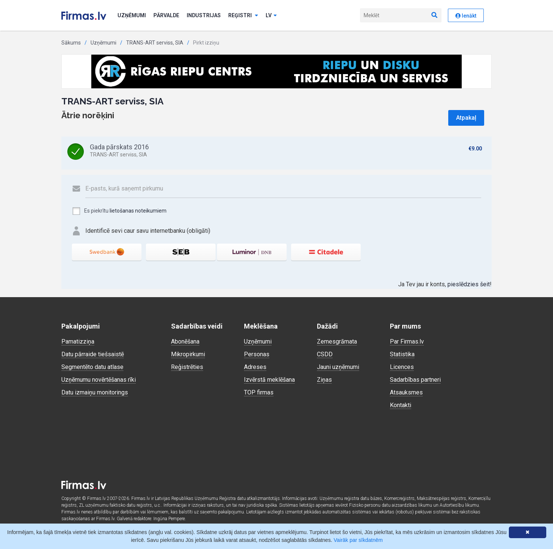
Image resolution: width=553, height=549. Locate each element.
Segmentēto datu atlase (92, 366)
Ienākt (465, 16)
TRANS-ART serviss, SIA (154, 43)
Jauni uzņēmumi (338, 366)
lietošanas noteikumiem (138, 211)
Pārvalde (166, 15)
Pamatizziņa (77, 341)
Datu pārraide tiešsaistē (92, 354)
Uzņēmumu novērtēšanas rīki (98, 379)
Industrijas (204, 15)
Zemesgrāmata (337, 341)
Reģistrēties (187, 366)
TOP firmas (259, 392)
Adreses (255, 366)
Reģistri (243, 15)
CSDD (325, 354)
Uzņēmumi (131, 15)
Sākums (71, 43)
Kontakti (400, 405)
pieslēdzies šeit (468, 284)
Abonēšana (185, 341)
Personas (256, 354)
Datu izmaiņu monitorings (94, 392)
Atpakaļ (466, 117)
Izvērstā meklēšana (269, 379)
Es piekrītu (119, 211)
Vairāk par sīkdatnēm (358, 540)
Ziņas (324, 379)
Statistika (402, 354)
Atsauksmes (406, 392)
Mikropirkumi (188, 354)
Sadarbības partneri (415, 379)
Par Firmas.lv (407, 341)
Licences (402, 366)
